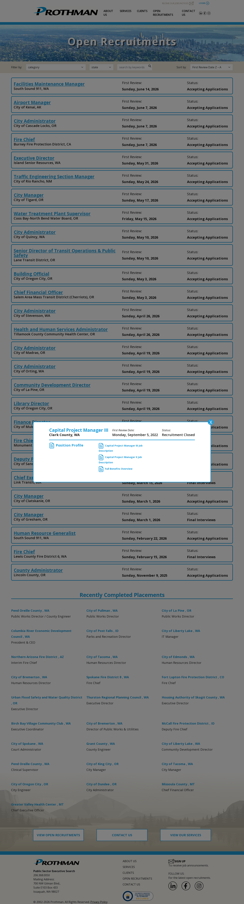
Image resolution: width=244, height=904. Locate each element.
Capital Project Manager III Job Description (121, 448)
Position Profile (66, 445)
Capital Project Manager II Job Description (120, 459)
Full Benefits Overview (115, 469)
